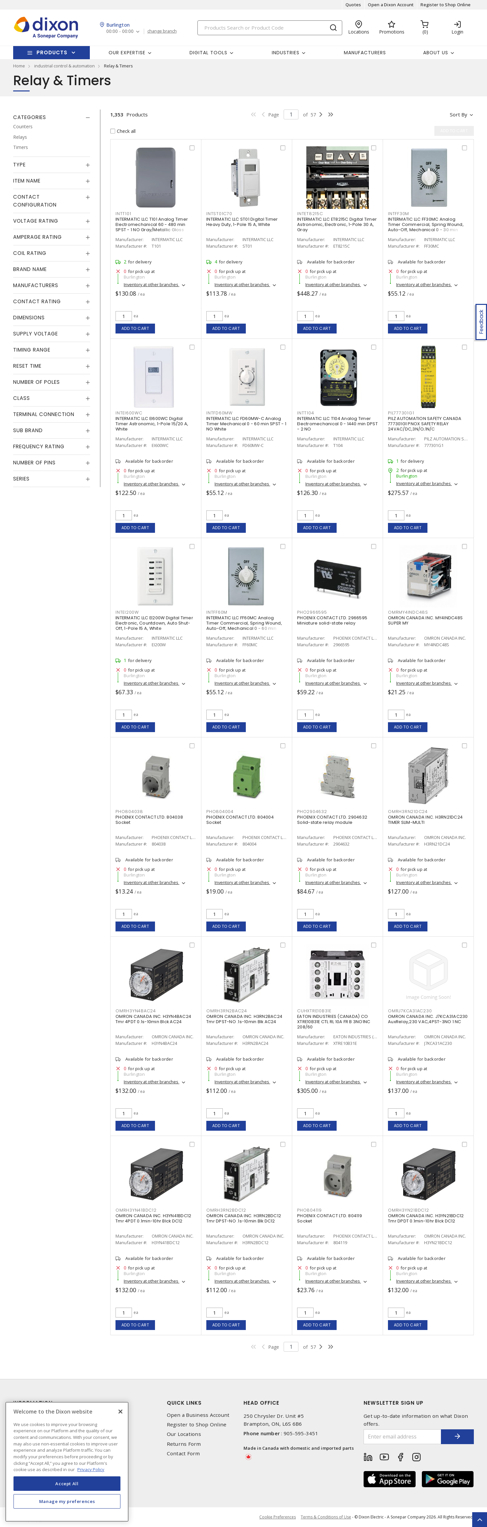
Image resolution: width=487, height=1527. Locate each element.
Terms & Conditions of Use (326, 1517)
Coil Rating (29, 253)
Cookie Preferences (277, 1517)
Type (19, 164)
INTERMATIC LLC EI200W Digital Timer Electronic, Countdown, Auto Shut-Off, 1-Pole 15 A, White (154, 623)
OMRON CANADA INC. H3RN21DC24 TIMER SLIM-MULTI (425, 819)
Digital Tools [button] (208, 52)
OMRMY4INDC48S (408, 612)
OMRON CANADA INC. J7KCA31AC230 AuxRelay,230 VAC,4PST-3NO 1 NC (428, 1019)
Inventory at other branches (151, 284)
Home (19, 66)
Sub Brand (28, 430)
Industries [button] (285, 52)
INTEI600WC (128, 413)
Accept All (67, 1484)
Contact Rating (37, 301)
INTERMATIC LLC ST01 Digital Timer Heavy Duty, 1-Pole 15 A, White (242, 221)
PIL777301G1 (401, 413)
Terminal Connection (43, 414)
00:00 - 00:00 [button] (120, 31)
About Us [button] (435, 52)
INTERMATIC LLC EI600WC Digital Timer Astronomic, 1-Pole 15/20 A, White (151, 424)
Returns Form (184, 1444)
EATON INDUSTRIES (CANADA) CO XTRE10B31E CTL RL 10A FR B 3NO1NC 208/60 (333, 1022)
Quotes (353, 5)
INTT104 (305, 413)
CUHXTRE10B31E (314, 1011)
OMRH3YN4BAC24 (135, 1011)
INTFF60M (216, 612)
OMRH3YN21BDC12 (408, 1210)
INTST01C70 (219, 213)
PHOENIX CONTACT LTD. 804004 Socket (240, 819)
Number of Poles (36, 382)
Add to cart (135, 328)
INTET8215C (310, 213)
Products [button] (52, 52)
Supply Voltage (35, 333)
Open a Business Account (198, 1415)
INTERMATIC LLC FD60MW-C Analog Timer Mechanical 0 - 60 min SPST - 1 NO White (246, 424)
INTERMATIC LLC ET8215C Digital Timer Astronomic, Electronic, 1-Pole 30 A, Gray (337, 224)
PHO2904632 (312, 811)
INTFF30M (398, 213)
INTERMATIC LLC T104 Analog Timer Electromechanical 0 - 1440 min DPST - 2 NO (337, 424)
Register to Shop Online (446, 5)
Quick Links (184, 1402)
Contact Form (183, 1453)
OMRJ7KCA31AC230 (410, 1011)
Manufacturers (365, 52)
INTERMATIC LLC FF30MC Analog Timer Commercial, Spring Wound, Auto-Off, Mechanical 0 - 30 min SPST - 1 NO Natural (426, 227)
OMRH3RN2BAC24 (226, 1011)
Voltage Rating (35, 220)
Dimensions (29, 317)
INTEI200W (127, 612)
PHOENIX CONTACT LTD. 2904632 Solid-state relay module (332, 819)
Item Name (26, 180)
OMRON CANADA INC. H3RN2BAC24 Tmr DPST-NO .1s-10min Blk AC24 (244, 1019)
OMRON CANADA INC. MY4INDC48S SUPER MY (425, 620)
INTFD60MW (219, 413)
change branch (162, 31)
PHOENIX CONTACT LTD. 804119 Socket (329, 1218)
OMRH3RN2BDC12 (226, 1210)
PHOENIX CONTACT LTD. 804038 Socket (149, 819)
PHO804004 (220, 811)
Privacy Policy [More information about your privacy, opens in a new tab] (90, 1469)
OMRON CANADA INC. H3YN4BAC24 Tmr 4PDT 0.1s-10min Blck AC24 (153, 1019)
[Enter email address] (402, 1436)
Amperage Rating (37, 237)
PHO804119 (309, 1210)
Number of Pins (34, 462)
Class (21, 398)
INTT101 (123, 213)
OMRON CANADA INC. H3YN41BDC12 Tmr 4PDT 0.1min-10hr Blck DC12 (153, 1218)
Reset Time (27, 365)
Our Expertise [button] (127, 52)
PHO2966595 (312, 612)
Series (21, 478)
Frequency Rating (38, 446)
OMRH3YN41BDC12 (136, 1210)
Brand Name (30, 269)
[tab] (51, 117)
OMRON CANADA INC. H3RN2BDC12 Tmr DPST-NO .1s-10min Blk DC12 (243, 1218)
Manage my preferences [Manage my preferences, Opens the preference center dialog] (67, 1501)
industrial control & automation (64, 66)
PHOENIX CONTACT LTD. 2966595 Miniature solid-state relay (332, 620)
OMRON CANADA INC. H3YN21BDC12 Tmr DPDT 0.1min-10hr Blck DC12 (426, 1218)
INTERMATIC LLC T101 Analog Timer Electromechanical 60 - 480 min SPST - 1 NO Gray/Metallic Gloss (151, 224)
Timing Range (31, 349)
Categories (29, 117)
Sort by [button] (458, 114)
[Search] (269, 27)
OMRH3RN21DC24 (408, 811)
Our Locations (184, 1434)
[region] (67, 1462)
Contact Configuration (35, 200)
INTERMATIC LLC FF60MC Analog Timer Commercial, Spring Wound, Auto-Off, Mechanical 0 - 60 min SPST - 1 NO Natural (244, 625)
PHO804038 (129, 811)
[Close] (120, 1411)
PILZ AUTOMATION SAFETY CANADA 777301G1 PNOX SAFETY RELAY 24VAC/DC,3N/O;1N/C (424, 424)
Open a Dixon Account (391, 5)
